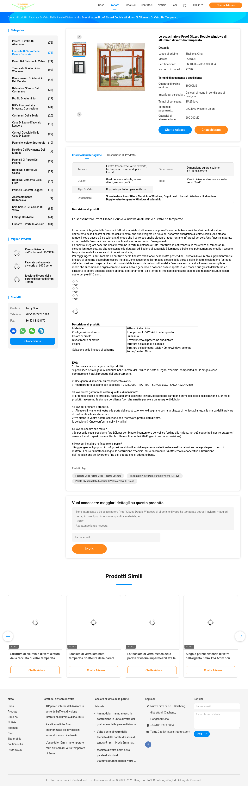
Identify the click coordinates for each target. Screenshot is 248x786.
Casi (10, 733)
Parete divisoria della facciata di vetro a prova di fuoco (104, 481)
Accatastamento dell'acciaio (32, 198)
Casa (11, 706)
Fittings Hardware (32, 217)
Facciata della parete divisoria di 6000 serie (38, 264)
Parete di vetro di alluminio (32, 43)
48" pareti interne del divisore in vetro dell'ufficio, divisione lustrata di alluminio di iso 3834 (65, 712)
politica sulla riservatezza (15, 747)
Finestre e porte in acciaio (32, 224)
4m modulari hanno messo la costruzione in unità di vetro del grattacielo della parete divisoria (116, 719)
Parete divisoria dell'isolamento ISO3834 (39, 251)
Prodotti (12, 711)
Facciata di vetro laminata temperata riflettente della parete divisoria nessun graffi (91, 658)
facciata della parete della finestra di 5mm (98, 476)
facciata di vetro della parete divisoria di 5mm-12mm (39, 278)
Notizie (12, 722)
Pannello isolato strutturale (32, 143)
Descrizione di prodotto (121, 155)
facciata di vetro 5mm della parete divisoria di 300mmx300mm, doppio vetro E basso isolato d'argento (116, 756)
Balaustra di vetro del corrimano (32, 90)
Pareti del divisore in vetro (32, 61)
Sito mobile (14, 738)
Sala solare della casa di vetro (32, 208)
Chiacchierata (32, 341)
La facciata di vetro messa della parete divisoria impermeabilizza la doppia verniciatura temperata (151, 658)
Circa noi (13, 717)
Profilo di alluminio (32, 98)
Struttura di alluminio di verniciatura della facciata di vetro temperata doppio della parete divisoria (35, 658)
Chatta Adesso (226, 5)
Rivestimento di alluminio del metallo (32, 80)
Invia (89, 549)
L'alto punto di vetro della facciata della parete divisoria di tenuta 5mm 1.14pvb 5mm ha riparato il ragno (116, 737)
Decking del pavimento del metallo (32, 151)
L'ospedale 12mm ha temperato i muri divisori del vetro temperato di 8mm (65, 748)
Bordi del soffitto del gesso (32, 171)
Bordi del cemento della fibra (32, 181)
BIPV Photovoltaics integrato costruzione (32, 107)
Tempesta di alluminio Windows (32, 70)
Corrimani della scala (32, 115)
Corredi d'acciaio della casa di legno (32, 134)
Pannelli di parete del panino (32, 161)
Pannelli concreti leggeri (32, 190)
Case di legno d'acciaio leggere (32, 124)
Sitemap (13, 727)
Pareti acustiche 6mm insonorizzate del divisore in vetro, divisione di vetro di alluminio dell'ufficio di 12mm (63, 730)
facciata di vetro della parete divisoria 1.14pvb (154, 476)
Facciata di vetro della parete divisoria (32, 53)
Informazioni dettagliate (87, 155)
